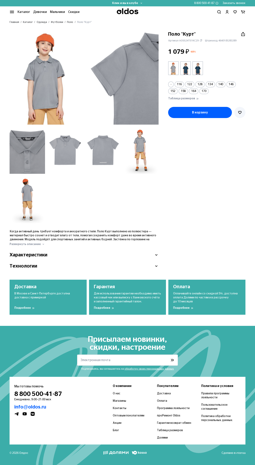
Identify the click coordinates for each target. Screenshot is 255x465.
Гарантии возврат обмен (174, 423)
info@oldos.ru (30, 407)
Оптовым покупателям (128, 415)
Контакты (119, 408)
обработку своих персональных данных (149, 369)
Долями (162, 437)
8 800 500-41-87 (204, 3)
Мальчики (57, 12)
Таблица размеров (170, 430)
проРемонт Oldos (168, 415)
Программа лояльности (173, 408)
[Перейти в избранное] (235, 12)
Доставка (164, 393)
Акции (117, 423)
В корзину (200, 112)
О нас (116, 393)
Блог (116, 430)
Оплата (162, 401)
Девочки (40, 12)
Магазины (119, 401)
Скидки (73, 12)
